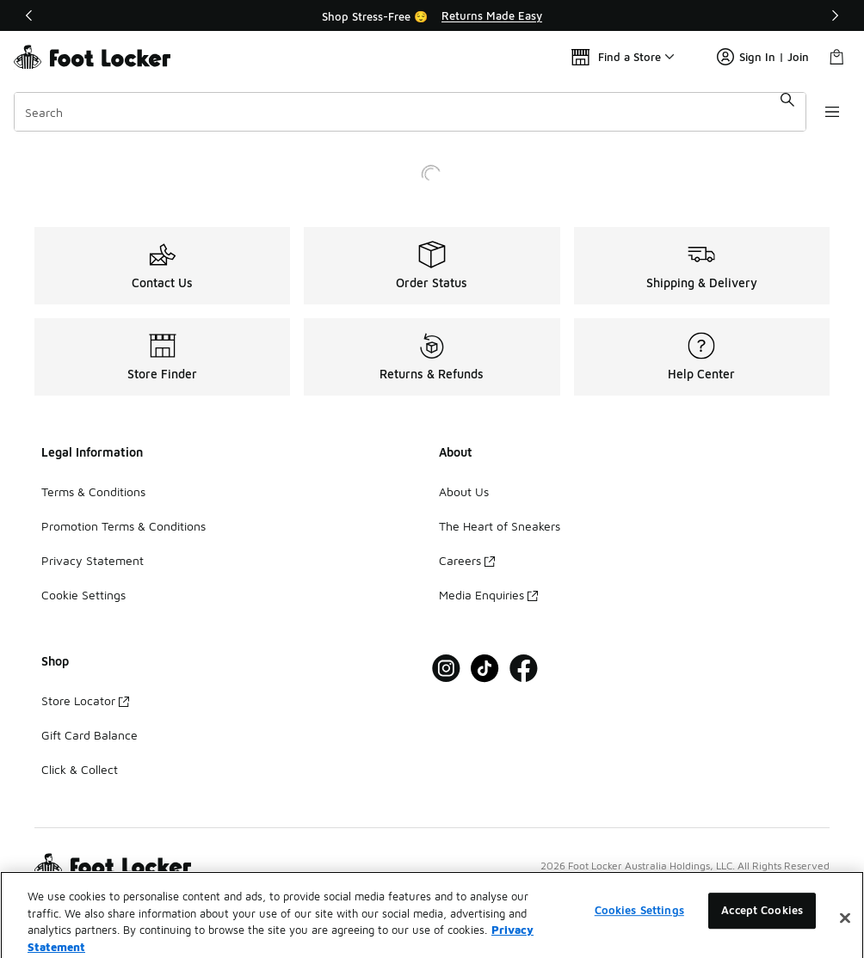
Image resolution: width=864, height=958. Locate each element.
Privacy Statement (92, 560)
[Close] (845, 937)
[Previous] (29, 15)
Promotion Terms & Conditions (123, 526)
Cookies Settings (639, 930)
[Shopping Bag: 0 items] (836, 57)
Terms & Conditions (93, 491)
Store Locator (85, 700)
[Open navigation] (829, 112)
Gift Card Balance (89, 735)
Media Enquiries (488, 594)
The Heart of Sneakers (499, 526)
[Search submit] (783, 112)
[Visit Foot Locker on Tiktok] (485, 668)
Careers (467, 560)
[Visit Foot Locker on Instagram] (446, 668)
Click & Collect (79, 769)
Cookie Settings (83, 594)
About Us (464, 491)
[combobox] (408, 112)
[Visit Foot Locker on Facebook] (523, 668)
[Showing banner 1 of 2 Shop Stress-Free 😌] (432, 15)
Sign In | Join (763, 56)
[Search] (408, 112)
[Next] (834, 15)
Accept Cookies (762, 930)
